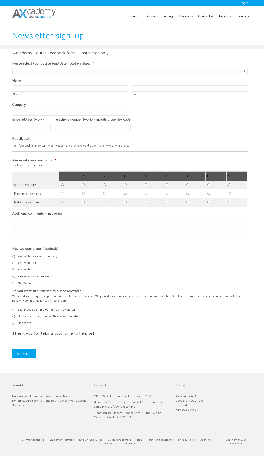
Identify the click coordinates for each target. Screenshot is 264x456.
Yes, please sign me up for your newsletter (46, 309)
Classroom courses (119, 439)
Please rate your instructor (34, 160)
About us (205, 439)
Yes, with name (28, 262)
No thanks (24, 282)
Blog (139, 439)
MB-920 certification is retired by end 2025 (123, 396)
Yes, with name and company (37, 256)
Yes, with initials (28, 269)
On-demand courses (61, 439)
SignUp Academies (33, 439)
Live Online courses (90, 439)
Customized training (158, 16)
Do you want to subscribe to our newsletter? (48, 291)
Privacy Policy (186, 439)
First (15, 94)
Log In (244, 3)
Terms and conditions (160, 439)
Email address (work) (28, 119)
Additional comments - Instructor (37, 213)
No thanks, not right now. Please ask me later (48, 316)
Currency (242, 16)
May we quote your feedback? (35, 249)
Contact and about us (214, 16)
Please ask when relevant (35, 276)
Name (16, 80)
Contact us (129, 443)
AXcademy (236, 443)
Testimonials (109, 443)
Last (135, 94)
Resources (185, 16)
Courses (131, 16)
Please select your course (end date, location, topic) (53, 63)
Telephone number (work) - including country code (92, 119)
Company (19, 105)
